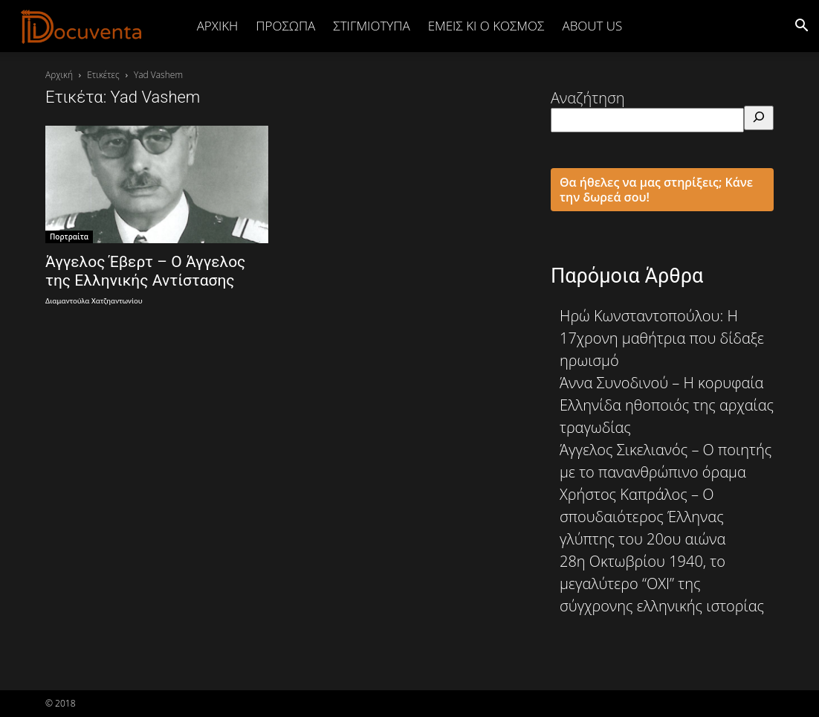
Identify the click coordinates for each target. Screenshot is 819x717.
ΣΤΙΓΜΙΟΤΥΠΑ (371, 25)
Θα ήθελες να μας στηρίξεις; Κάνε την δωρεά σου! (656, 189)
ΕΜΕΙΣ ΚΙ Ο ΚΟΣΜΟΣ (486, 25)
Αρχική (218, 25)
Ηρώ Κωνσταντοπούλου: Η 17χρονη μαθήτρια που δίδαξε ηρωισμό (662, 338)
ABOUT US (592, 25)
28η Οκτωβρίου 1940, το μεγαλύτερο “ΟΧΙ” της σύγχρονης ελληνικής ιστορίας (662, 583)
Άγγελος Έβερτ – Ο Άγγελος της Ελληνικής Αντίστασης (145, 271)
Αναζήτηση (588, 98)
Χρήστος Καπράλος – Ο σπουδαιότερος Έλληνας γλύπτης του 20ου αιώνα (642, 516)
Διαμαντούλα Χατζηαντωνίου (94, 301)
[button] (801, 26)
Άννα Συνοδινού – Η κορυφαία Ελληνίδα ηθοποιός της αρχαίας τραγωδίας (667, 405)
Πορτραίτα (69, 236)
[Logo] (82, 26)
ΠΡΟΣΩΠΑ (285, 25)
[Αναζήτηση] (759, 118)
